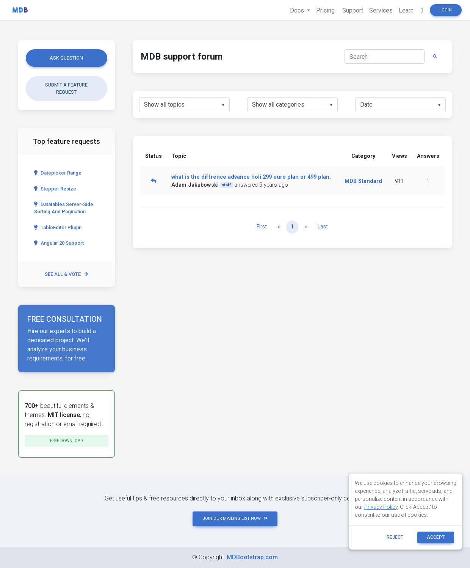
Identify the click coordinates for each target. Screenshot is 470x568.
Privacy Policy (381, 507)
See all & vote (66, 274)
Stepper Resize (55, 189)
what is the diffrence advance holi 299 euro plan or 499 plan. (251, 177)
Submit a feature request (66, 88)
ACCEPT (436, 537)
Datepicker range (57, 173)
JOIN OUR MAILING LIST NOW (235, 518)
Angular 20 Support (59, 243)
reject (395, 537)
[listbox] (184, 104)
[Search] (385, 56)
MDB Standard (363, 181)
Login (445, 10)
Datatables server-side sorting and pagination (63, 207)
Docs (298, 10)
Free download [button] (66, 440)
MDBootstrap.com (252, 557)
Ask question (66, 58)
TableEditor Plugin (57, 227)
